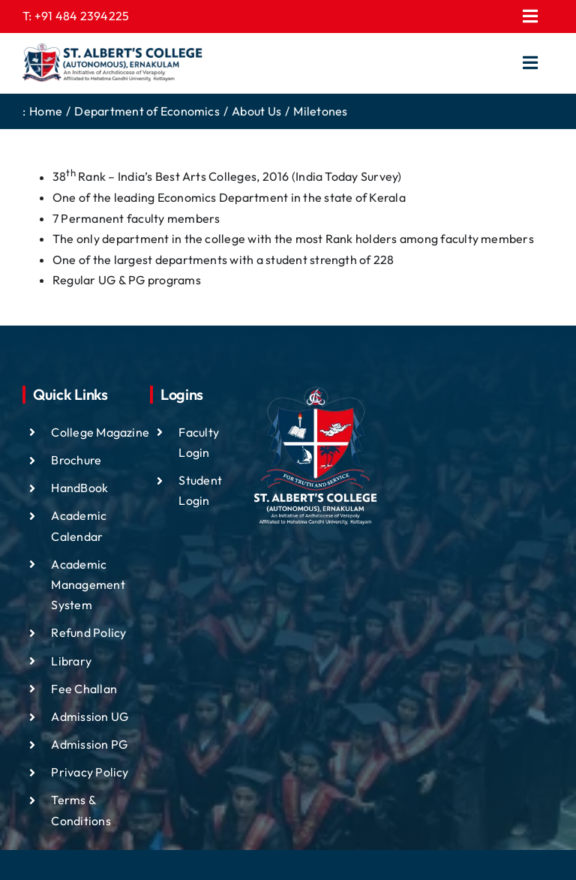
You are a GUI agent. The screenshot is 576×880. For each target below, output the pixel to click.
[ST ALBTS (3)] (112, 63)
